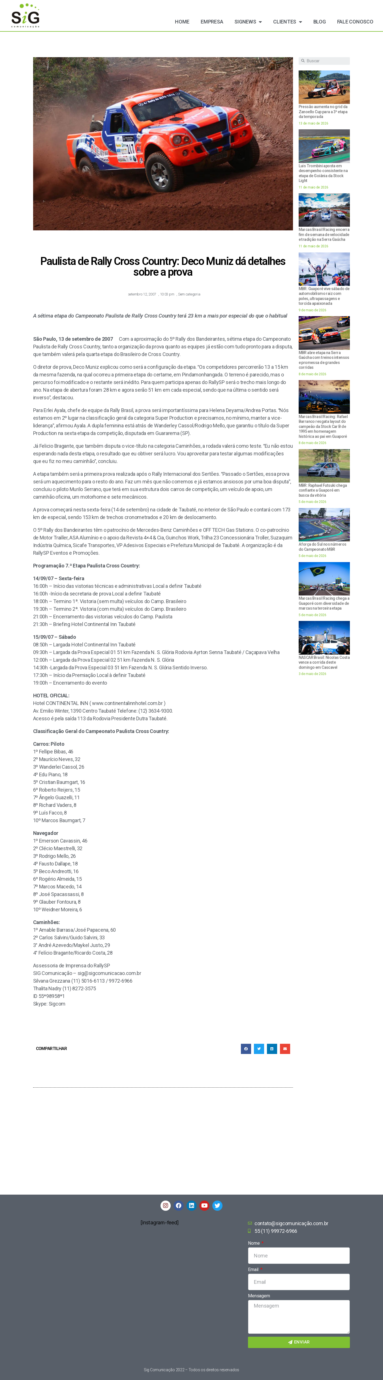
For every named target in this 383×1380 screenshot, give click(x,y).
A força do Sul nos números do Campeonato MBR (322, 547)
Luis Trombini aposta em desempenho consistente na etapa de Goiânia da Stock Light (323, 173)
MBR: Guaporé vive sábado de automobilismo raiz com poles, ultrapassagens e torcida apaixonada (324, 296)
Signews (248, 21)
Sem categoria (189, 294)
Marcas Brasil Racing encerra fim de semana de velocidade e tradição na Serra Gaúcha (324, 234)
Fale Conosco (355, 22)
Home (182, 22)
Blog (319, 22)
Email (253, 1269)
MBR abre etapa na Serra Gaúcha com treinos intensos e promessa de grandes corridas (324, 360)
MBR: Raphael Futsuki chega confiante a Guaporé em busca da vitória (323, 490)
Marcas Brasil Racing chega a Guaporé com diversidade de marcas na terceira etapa (324, 603)
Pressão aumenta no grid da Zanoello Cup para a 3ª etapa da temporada (323, 111)
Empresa (212, 22)
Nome (254, 1243)
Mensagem (259, 1295)
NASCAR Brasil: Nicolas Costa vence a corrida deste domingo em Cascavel (324, 662)
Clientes (287, 21)
